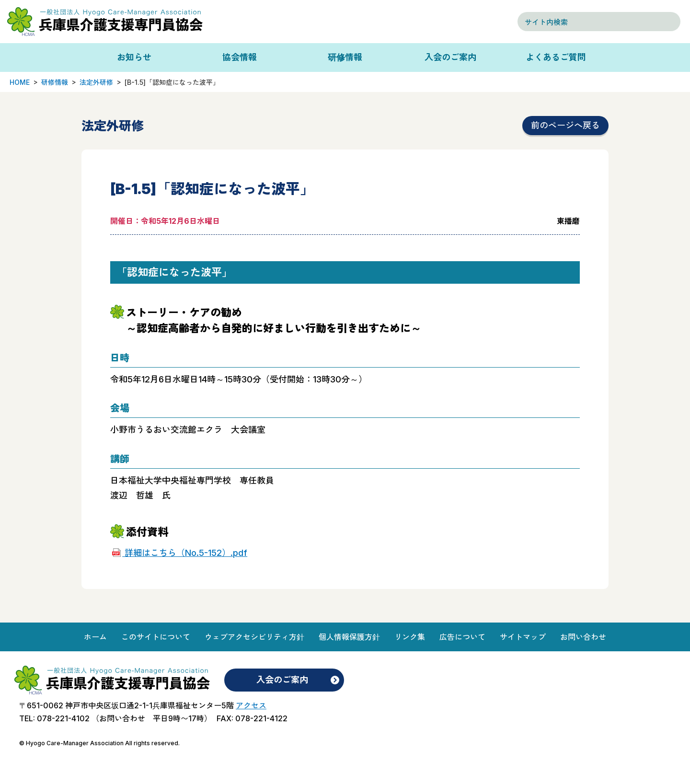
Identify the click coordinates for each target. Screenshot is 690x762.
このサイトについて (155, 637)
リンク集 (409, 637)
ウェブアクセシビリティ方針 (254, 637)
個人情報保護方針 (349, 637)
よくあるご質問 (556, 57)
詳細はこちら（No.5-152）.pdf (184, 553)
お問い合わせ (583, 637)
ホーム (95, 637)
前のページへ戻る (565, 125)
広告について (462, 637)
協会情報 (239, 57)
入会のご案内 (450, 57)
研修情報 (345, 57)
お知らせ (134, 57)
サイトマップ (523, 637)
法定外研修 (96, 82)
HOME (20, 82)
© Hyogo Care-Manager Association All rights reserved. (99, 743)
